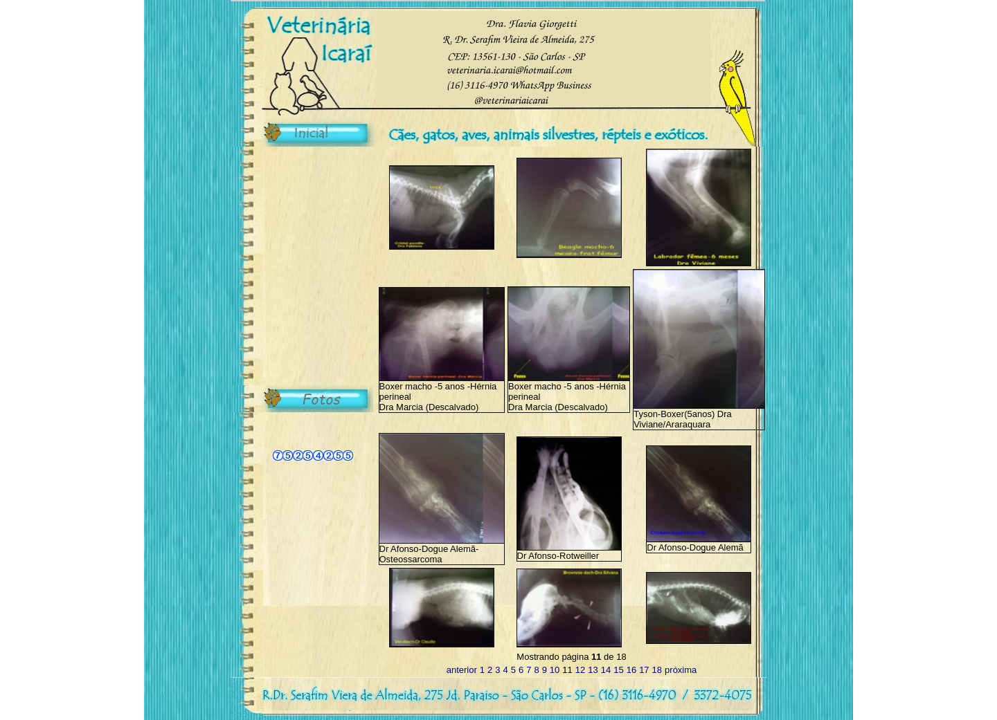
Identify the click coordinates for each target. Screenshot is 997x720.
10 (554, 670)
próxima (681, 670)
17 (644, 670)
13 (593, 670)
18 (657, 670)
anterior (462, 670)
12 (580, 670)
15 (618, 670)
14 (606, 670)
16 (631, 670)
